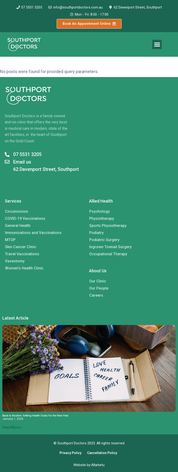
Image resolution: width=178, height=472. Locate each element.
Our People (98, 288)
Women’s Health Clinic (24, 268)
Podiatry (96, 232)
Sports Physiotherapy (108, 225)
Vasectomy (15, 261)
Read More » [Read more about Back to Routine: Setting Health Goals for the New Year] (12, 427)
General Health (17, 225)
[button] (157, 44)
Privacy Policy (70, 453)
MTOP (10, 240)
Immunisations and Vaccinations (33, 232)
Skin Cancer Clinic (20, 247)
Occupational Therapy (108, 254)
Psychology (99, 211)
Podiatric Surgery (104, 240)
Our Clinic (97, 281)
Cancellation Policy (102, 453)
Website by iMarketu (89, 465)
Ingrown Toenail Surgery (110, 247)
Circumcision (16, 211)
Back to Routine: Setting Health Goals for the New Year (35, 415)
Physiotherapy (101, 218)
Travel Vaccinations (22, 254)
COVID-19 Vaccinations (25, 218)
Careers (96, 295)
